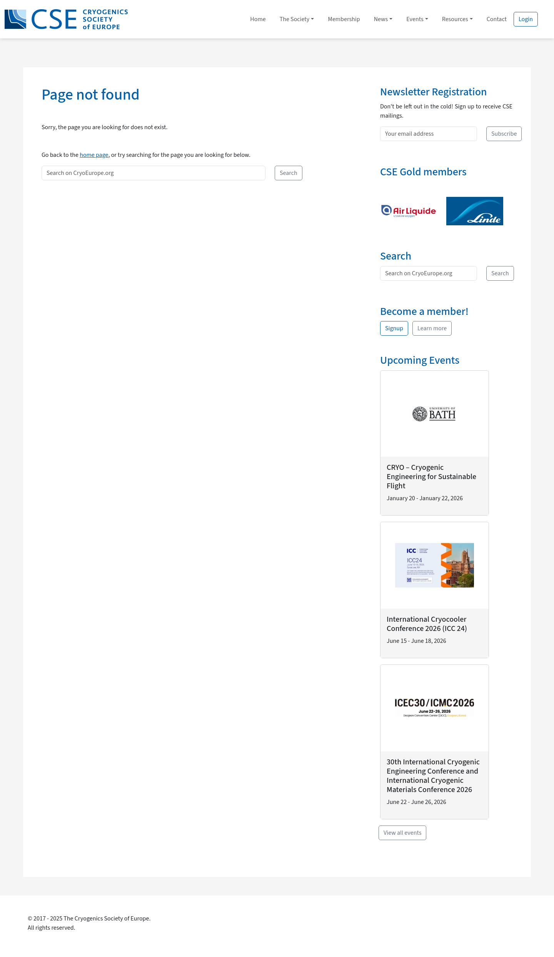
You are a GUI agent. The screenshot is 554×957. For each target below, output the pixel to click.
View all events (402, 833)
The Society (295, 19)
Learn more (432, 328)
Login (526, 19)
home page (94, 155)
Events (414, 19)
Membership (344, 19)
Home (257, 19)
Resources (455, 19)
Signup (394, 328)
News (381, 19)
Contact (497, 19)
